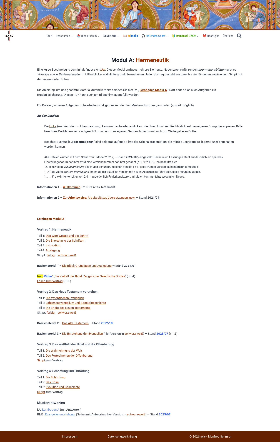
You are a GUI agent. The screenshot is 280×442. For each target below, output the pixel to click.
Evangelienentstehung (60, 414)
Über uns (228, 36)
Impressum (70, 436)
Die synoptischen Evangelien (65, 298)
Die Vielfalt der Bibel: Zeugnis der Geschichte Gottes (90, 276)
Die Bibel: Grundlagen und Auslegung (87, 265)
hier (102, 69)
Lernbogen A (50, 409)
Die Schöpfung (55, 377)
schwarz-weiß (67, 255)
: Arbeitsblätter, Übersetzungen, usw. (99, 197)
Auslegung (53, 250)
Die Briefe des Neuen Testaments (68, 308)
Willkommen (71, 187)
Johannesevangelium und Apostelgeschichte (76, 303)
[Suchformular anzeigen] (239, 36)
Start (49, 36)
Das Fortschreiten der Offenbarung (69, 355)
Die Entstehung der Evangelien (82, 333)
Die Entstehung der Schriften (65, 240)
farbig (51, 255)
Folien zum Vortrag (50, 281)
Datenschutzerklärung (122, 436)
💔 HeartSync (210, 36)
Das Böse (52, 382)
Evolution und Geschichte (63, 387)
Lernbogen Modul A (153, 90)
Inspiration (53, 245)
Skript (41, 360)
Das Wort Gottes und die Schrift (67, 235)
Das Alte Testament (75, 323)
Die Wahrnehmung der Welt (64, 350)
